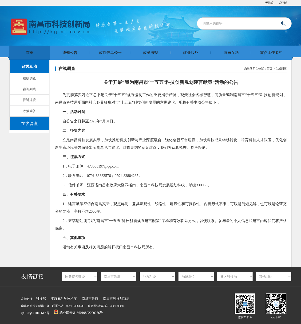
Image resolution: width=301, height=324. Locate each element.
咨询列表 (29, 89)
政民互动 (231, 53)
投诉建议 (29, 100)
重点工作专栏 (271, 53)
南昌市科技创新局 (116, 299)
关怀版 (282, 2)
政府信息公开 (110, 53)
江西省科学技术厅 (64, 299)
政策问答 (29, 111)
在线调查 (29, 78)
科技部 (41, 299)
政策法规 (150, 53)
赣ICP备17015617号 (35, 313)
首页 (29, 53)
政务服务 (190, 53)
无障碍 (269, 2)
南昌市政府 (90, 299)
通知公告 (69, 53)
